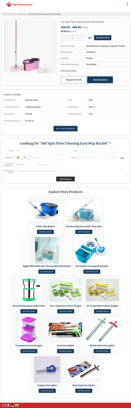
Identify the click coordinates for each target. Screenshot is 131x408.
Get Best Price (102, 37)
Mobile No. (9, 157)
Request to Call (74, 79)
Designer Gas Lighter (47, 385)
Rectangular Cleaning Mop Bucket (91, 266)
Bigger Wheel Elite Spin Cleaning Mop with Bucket (47, 266)
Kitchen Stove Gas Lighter (102, 345)
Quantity (74, 157)
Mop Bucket (22, 14)
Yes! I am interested (65, 128)
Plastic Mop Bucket (45, 226)
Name (11, 151)
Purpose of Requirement (8, 164)
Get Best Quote (45, 232)
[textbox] (79, 37)
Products (12, 14)
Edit (89, 38)
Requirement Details (8, 172)
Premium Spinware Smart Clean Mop (84, 226)
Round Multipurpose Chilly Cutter (29, 306)
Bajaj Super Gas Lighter (84, 385)
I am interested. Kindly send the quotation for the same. (71, 172)
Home (5, 14)
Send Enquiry (100, 79)
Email (75, 151)
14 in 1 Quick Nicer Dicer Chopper (66, 306)
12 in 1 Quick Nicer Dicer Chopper (102, 306)
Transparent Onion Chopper (28, 345)
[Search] (122, 3)
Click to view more (68, 70)
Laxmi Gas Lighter (65, 345)
